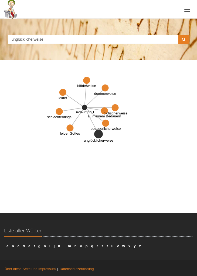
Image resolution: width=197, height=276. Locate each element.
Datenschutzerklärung (77, 269)
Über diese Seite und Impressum (30, 269)
